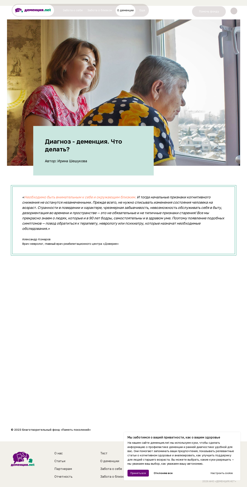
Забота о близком (114, 476)
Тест (103, 453)
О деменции (109, 461)
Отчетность (63, 476)
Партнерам (63, 469)
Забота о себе (111, 469)
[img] (233, 11)
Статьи (59, 461)
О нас (58, 453)
